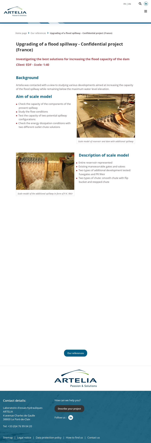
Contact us (93, 437)
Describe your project (69, 408)
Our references (38, 33)
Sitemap (8, 437)
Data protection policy (48, 437)
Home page (21, 33)
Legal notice (24, 437)
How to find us (74, 437)
